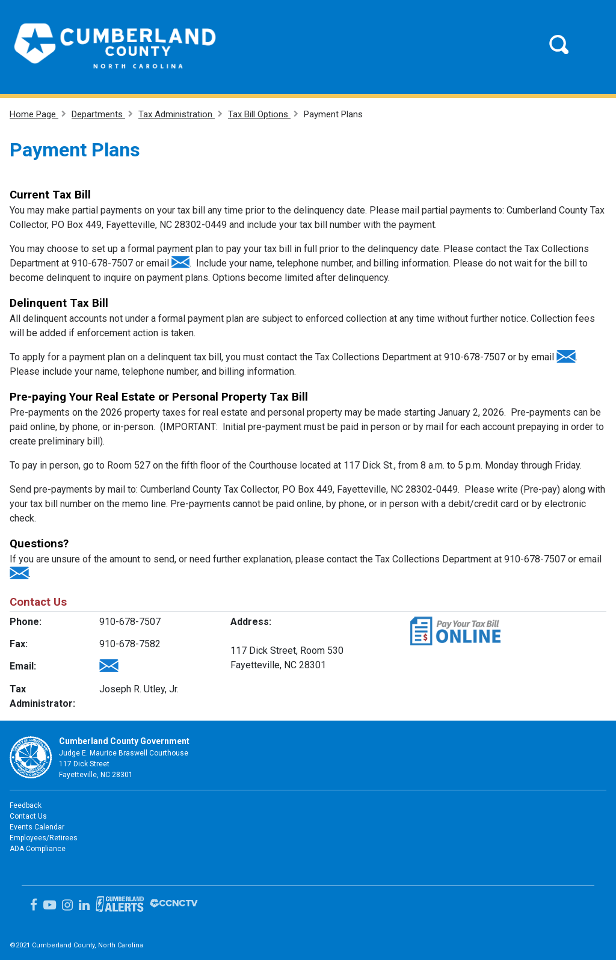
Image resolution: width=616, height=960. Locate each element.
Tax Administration (176, 114)
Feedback (26, 805)
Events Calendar (37, 827)
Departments (98, 114)
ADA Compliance (38, 849)
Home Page (34, 114)
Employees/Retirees (44, 838)
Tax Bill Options (259, 114)
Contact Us (28, 816)
